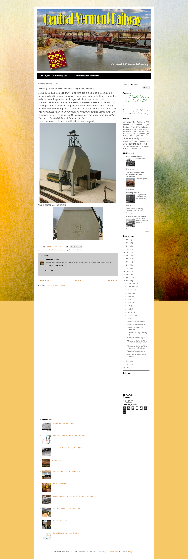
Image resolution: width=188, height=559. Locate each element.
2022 (128, 252)
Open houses (143, 129)
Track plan (145, 146)
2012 (128, 361)
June (130, 303)
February (131, 315)
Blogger (130, 552)
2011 (128, 364)
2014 (128, 278)
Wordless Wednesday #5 (136, 321)
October (131, 290)
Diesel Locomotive (132, 125)
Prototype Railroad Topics (136, 216)
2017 (128, 268)
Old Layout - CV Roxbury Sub (54, 76)
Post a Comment (49, 270)
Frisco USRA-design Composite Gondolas (142, 220)
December (132, 284)
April (130, 309)
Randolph (141, 134)
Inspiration (131, 129)
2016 (128, 271)
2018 (128, 265)
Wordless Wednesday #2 (136, 351)
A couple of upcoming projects (63, 423)
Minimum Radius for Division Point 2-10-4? (68, 448)
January (131, 318)
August (130, 296)
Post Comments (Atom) (56, 285)
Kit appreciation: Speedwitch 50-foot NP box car (141, 197)
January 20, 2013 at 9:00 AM (55, 265)
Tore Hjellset (50, 259)
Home (78, 280)
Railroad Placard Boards (134, 211)
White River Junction (75, 250)
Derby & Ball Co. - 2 (58, 460)
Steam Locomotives (140, 141)
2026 (128, 240)
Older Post (112, 280)
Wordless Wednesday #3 (136, 338)
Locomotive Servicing (51, 250)
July (129, 299)
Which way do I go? (60, 484)
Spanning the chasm (60, 521)
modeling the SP (132, 193)
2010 (128, 367)
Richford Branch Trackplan (86, 76)
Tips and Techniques (130, 146)
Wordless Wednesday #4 (136, 324)
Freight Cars (129, 127)
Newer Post (44, 280)
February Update (141, 179)
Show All (147, 231)
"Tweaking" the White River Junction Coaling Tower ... (137, 342)
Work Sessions (132, 148)
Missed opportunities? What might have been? (69, 435)
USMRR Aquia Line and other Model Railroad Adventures (135, 175)
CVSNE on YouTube (129, 401)
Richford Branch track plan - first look (66, 533)
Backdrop (141, 122)
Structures (63, 250)
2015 (128, 274)
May (129, 306)
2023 (128, 249)
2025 (128, 243)
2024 (128, 246)
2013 (128, 281)
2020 (128, 259)
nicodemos (114, 552)
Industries (145, 127)
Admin (127, 122)
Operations (127, 132)
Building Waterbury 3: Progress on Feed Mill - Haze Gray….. (74, 496)
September (132, 293)
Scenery (128, 138)
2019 (128, 262)
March (130, 312)
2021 (128, 255)
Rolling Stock (128, 136)
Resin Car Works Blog (134, 209)
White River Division (134, 157)
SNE (143, 136)
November (132, 287)
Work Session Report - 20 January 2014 (67, 508)
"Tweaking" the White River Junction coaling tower (137, 347)
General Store (140, 159)
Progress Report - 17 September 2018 (66, 471)
